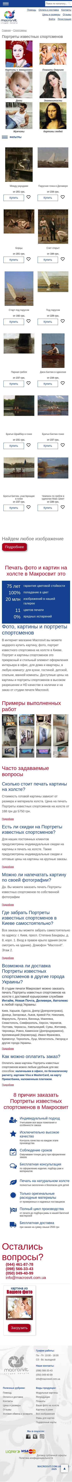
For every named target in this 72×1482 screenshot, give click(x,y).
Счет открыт (53, 248)
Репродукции (43, 1397)
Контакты (66, 10)
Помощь (31, 10)
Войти (52, 19)
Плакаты (40, 1401)
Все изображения (45, 1414)
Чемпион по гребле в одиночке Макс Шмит (53, 497)
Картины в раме (44, 1409)
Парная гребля (19, 372)
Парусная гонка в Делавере (53, 186)
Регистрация (64, 19)
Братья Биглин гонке (53, 434)
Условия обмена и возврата (17, 1414)
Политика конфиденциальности (36, 1458)
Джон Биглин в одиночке (53, 372)
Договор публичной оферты (51, 1455)
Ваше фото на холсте (47, 1405)
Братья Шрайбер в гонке (19, 434)
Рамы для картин (45, 1418)
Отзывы (67, 14)
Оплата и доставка (49, 10)
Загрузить (19, 1328)
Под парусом (53, 310)
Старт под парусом (19, 310)
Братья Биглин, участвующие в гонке (19, 497)
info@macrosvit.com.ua (26, 1277)
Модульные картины (47, 1392)
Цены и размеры (51, 14)
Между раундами (19, 186)
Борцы (18, 248)
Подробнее (14, 547)
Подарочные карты (46, 1422)
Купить (13, 197)
